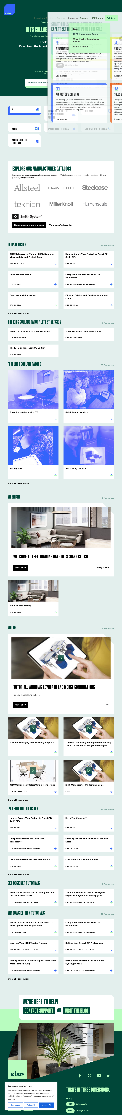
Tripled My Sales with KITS (23, 398)
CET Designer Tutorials (98, 124)
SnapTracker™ (73, 1096)
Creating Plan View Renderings (80, 840)
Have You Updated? (19, 268)
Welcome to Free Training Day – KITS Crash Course (47, 542)
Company (83, 7)
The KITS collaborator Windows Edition (29, 318)
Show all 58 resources (18, 855)
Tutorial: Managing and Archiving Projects (30, 727)
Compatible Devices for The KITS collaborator (88, 268)
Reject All (31, 1105)
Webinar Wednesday (20, 591)
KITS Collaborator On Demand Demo (83, 769)
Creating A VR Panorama (22, 285)
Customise (15, 1105)
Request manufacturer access (29, 219)
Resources (72, 7)
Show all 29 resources (18, 469)
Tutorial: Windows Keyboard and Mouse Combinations (50, 672)
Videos (25, 124)
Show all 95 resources (18, 300)
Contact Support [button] (38, 989)
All (25, 109)
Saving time (15, 454)
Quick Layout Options (76, 398)
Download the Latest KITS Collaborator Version (61, 112)
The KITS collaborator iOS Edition (26, 334)
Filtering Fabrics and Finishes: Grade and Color (88, 285)
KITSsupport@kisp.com (62, 61)
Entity (69, 1077)
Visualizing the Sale (75, 454)
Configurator (77, 1089)
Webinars (98, 110)
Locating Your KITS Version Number (27, 922)
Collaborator (77, 1082)
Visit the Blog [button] (75, 989)
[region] (31, 1096)
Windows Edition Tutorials (25, 136)
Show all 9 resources (18, 784)
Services (62, 7)
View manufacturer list (60, 219)
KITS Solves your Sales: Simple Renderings (31, 769)
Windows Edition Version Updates (82, 318)
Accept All (46, 1105)
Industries (41, 7)
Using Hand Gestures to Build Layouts (28, 840)
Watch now (20, 553)
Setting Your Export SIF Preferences (83, 922)
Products (52, 7)
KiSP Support (96, 7)
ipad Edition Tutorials (61, 124)
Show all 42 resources (18, 957)
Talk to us (111, 7)
